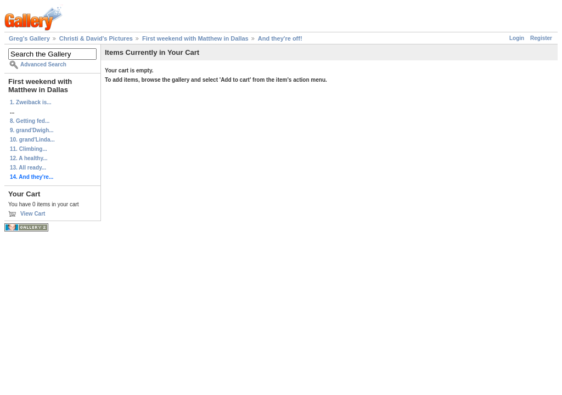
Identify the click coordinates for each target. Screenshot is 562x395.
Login (516, 38)
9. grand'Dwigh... (32, 130)
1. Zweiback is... (31, 102)
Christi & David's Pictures (96, 38)
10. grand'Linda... (32, 140)
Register (541, 38)
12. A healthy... (29, 158)
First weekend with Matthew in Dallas (195, 38)
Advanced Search (43, 64)
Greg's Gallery (29, 38)
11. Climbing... (28, 149)
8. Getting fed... (29, 121)
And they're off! (280, 38)
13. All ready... (28, 168)
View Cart (32, 214)
